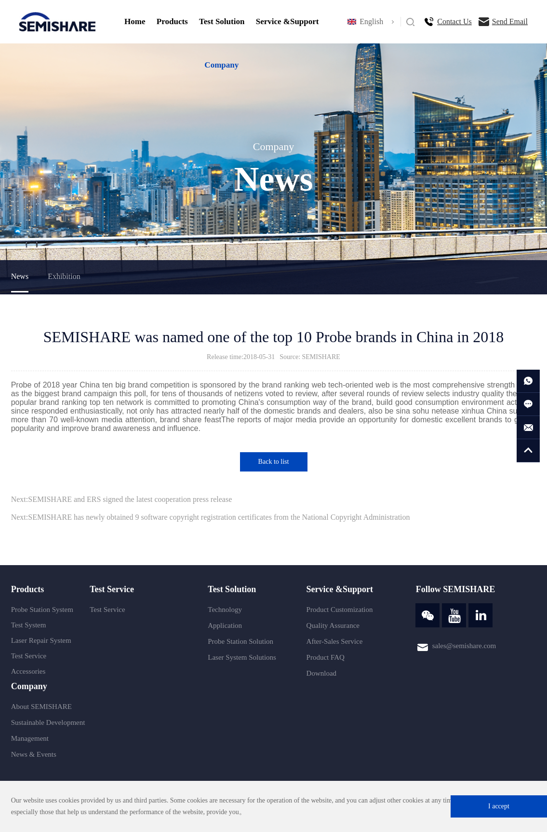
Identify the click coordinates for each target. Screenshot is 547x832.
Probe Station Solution (240, 641)
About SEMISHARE (41, 706)
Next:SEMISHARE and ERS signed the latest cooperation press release (121, 499)
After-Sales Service (335, 641)
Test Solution (221, 21)
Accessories (28, 671)
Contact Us (454, 21)
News (19, 276)
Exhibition (64, 276)
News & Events (33, 754)
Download (322, 673)
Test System (28, 625)
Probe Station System (42, 609)
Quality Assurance (333, 625)
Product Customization (340, 609)
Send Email (510, 21)
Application (225, 625)
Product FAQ (326, 657)
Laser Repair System (41, 640)
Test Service (29, 656)
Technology (225, 609)
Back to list (273, 461)
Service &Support (287, 21)
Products (172, 21)
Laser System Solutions (242, 657)
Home (134, 21)
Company (221, 64)
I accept (498, 806)
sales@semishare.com (464, 646)
